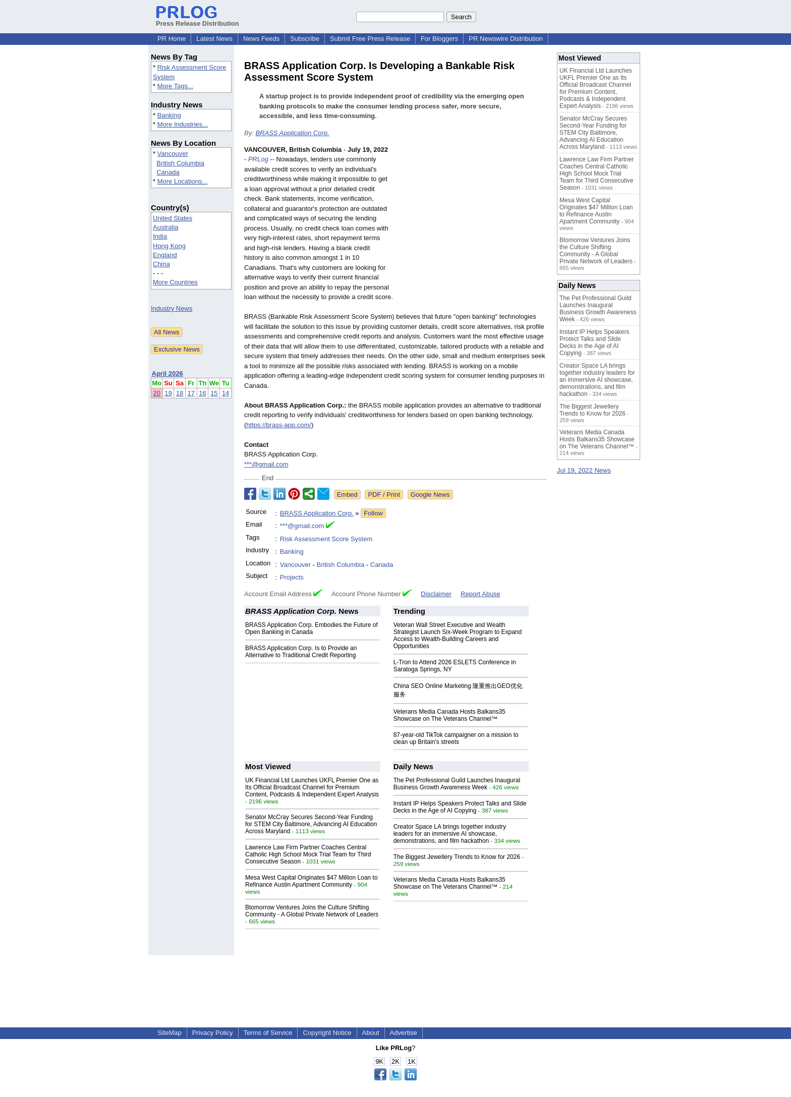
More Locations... (182, 181)
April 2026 (167, 373)
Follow (373, 513)
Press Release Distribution (197, 19)
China (161, 264)
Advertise (403, 1032)
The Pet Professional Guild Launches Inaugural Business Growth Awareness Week (457, 784)
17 (191, 393)
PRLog (258, 159)
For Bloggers (439, 38)
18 (179, 393)
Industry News (171, 308)
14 (225, 393)
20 (156, 393)
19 (168, 393)
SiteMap (169, 1032)
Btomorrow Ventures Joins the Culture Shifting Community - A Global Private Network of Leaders (311, 911)
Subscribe (304, 38)
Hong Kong (169, 246)
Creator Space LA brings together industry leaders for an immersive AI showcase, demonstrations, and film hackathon (449, 833)
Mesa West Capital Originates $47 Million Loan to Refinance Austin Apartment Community (311, 881)
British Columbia (180, 163)
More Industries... (182, 124)
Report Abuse (480, 594)
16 (202, 393)
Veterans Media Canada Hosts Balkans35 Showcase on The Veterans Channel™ (449, 715)
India (160, 236)
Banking (169, 115)
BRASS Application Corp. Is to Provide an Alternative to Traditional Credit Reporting (301, 652)
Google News (430, 494)
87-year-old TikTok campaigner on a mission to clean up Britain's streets (456, 738)
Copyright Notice (327, 1032)
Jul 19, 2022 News (584, 470)
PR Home (171, 38)
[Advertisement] (471, 219)
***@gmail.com (266, 464)
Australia (166, 227)
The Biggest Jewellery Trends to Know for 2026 (456, 856)
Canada (168, 172)
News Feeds (261, 38)
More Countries (175, 282)
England (165, 255)
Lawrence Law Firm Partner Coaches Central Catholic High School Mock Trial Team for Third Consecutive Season (308, 854)
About (370, 1032)
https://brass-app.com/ (278, 425)
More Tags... (175, 86)
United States (172, 218)
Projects (292, 577)
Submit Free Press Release (370, 38)
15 (213, 393)
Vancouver (172, 153)
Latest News (214, 38)
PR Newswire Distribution (506, 38)
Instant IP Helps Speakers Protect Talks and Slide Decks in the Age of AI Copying (460, 807)
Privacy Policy (212, 1032)
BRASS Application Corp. (292, 133)
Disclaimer (436, 594)
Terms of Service (268, 1032)
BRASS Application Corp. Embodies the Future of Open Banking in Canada (311, 628)
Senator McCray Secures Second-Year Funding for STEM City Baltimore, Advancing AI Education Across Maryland (311, 824)
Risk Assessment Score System (326, 539)
